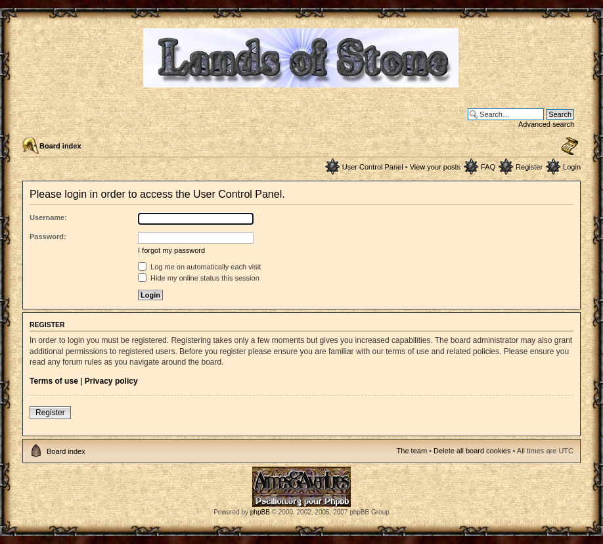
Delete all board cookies (472, 451)
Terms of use (54, 381)
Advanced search (546, 124)
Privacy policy (111, 381)
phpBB (260, 512)
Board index (60, 146)
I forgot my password (171, 250)
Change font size (570, 146)
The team (412, 451)
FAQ (488, 167)
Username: (48, 217)
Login (572, 167)
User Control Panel (372, 167)
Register (529, 167)
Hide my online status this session (198, 278)
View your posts (435, 167)
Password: (48, 236)
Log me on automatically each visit (199, 267)
